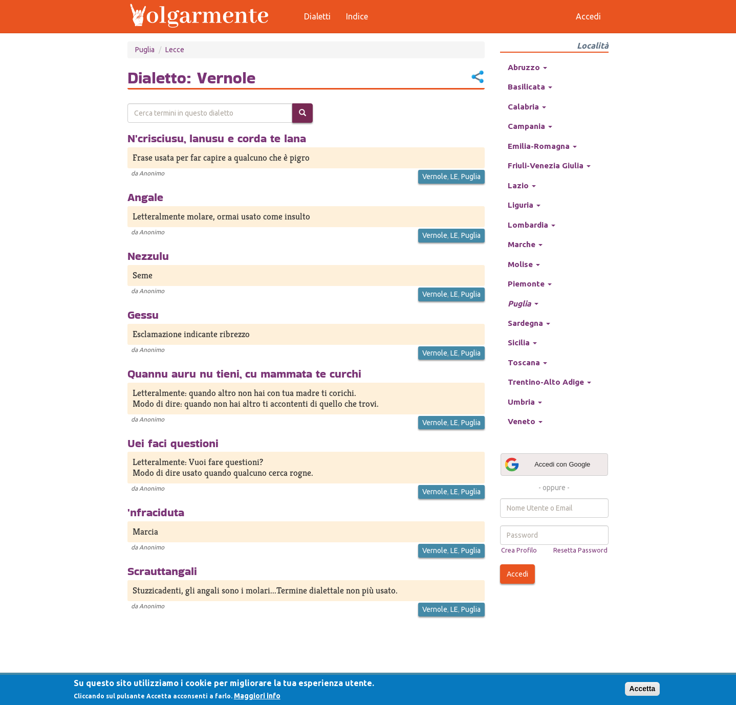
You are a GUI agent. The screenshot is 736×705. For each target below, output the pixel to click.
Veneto (525, 421)
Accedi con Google (547, 464)
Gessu (143, 314)
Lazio (522, 185)
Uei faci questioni (173, 443)
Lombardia (531, 225)
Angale (145, 197)
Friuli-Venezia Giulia (549, 165)
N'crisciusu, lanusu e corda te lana (216, 138)
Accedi (517, 574)
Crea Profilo (519, 550)
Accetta (643, 689)
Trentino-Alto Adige (549, 382)
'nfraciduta (155, 512)
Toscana (527, 362)
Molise (524, 264)
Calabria (527, 106)
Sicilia (522, 342)
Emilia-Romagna (542, 146)
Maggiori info (257, 696)
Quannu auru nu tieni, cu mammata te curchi (244, 373)
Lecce (174, 50)
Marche (525, 244)
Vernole (434, 176)
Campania (530, 126)
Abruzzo (527, 67)
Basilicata (530, 86)
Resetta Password (580, 550)
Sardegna (529, 323)
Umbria (525, 402)
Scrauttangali (162, 571)
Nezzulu (148, 256)
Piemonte (530, 283)
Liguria (524, 205)
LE (454, 176)
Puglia (145, 50)
